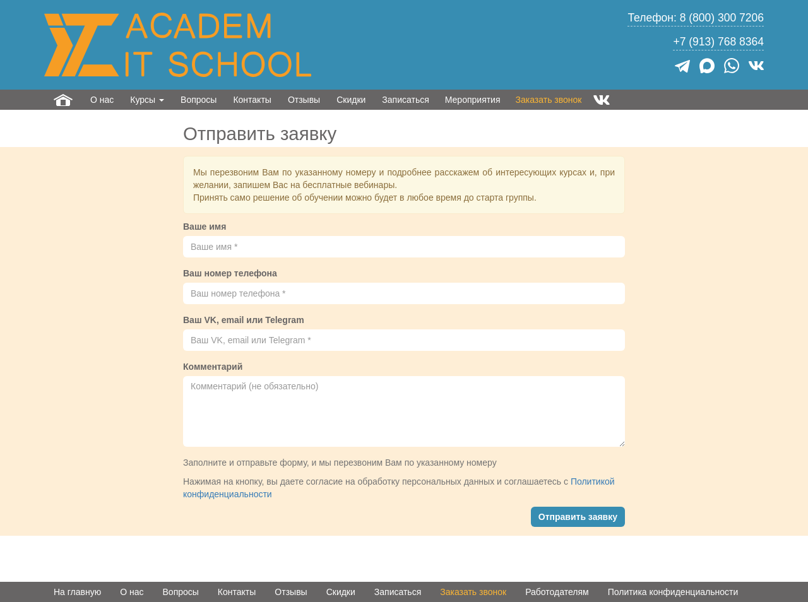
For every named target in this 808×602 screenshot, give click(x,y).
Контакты (252, 100)
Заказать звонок (549, 100)
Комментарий (212, 367)
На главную (77, 592)
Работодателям (557, 592)
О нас (102, 100)
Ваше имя (204, 226)
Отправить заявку (577, 517)
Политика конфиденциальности (673, 592)
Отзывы (304, 100)
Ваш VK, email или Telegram (243, 320)
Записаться (405, 100)
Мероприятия (473, 100)
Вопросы (199, 100)
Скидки (350, 100)
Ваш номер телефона (230, 273)
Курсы (147, 100)
